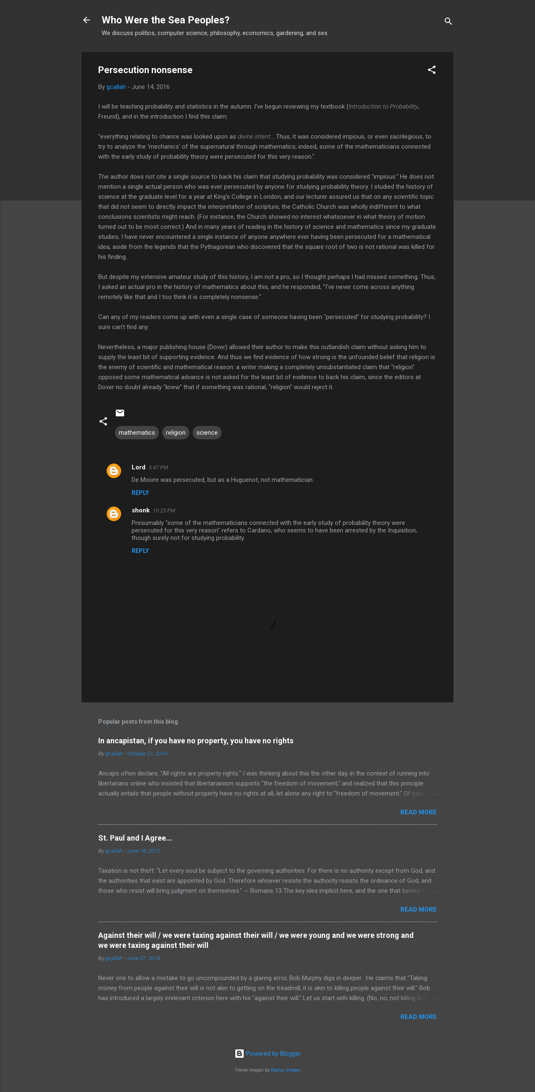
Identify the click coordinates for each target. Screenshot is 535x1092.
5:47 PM (158, 467)
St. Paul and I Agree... (135, 838)
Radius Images (286, 1070)
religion (176, 432)
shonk (141, 510)
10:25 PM (164, 510)
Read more (418, 812)
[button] (432, 71)
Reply (140, 492)
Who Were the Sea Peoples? (165, 20)
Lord (138, 467)
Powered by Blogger (267, 1053)
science (207, 432)
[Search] (448, 22)
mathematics (137, 432)
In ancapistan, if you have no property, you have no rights (195, 740)
